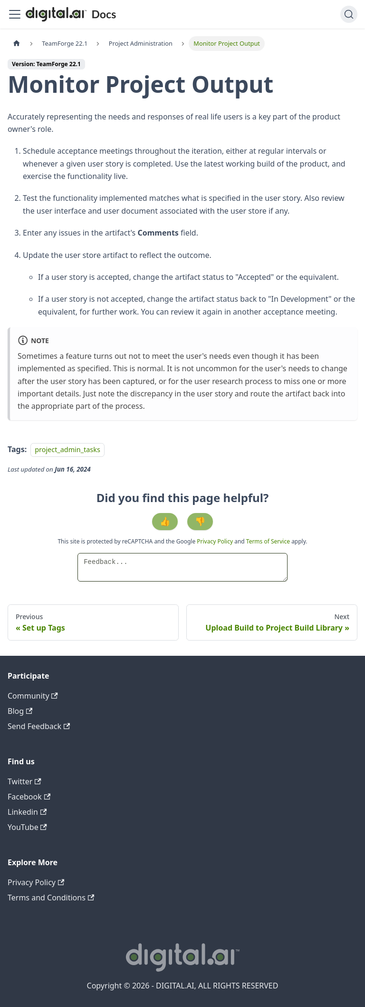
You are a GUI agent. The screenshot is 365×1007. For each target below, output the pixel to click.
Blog (20, 711)
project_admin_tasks (67, 449)
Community (33, 696)
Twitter (24, 781)
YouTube (27, 827)
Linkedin (27, 812)
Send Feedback (39, 726)
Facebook (29, 796)
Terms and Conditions (51, 897)
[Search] (348, 14)
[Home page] (17, 43)
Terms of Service (268, 541)
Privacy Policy (215, 541)
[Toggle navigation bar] (15, 14)
